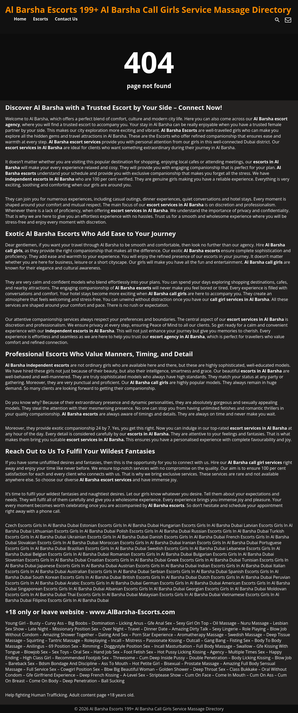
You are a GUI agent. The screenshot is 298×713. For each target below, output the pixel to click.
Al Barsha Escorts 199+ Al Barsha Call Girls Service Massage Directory (148, 9)
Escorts (40, 19)
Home (20, 19)
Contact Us (66, 19)
